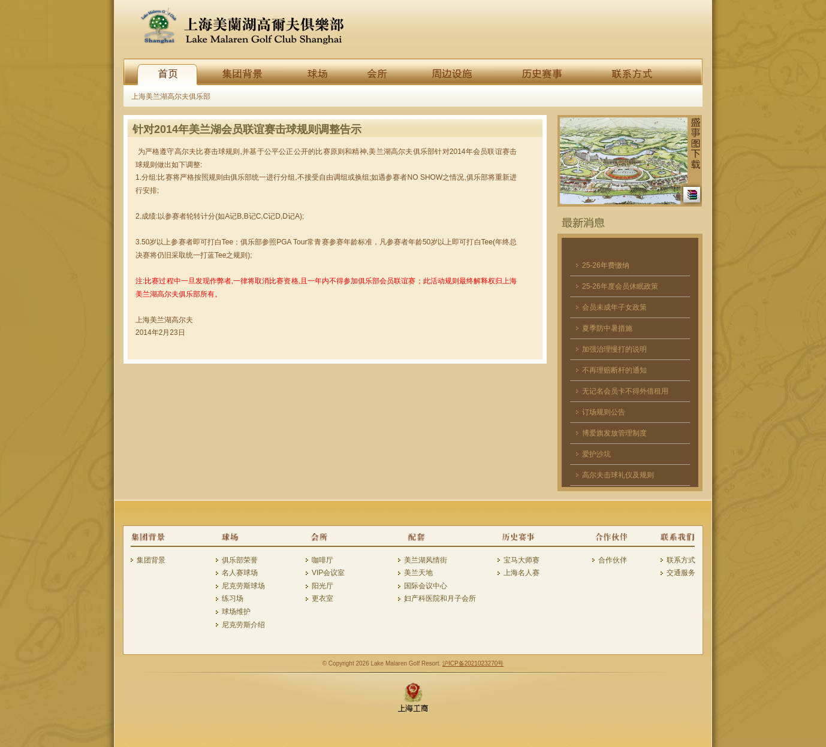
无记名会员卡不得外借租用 (625, 391)
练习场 (232, 598)
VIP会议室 (328, 572)
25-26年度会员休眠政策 (620, 286)
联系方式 (681, 560)
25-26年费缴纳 (605, 265)
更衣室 (322, 598)
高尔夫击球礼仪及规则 (618, 475)
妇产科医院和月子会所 (440, 598)
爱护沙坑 (596, 454)
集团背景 (151, 560)
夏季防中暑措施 (607, 328)
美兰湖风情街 (425, 560)
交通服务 (681, 572)
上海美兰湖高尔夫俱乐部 (170, 96)
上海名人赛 (521, 572)
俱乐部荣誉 (240, 560)
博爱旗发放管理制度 (614, 433)
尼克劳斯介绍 (243, 625)
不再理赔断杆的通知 (614, 370)
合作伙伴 (612, 560)
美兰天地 (418, 572)
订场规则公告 (603, 412)
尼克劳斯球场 (243, 586)
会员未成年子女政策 (614, 307)
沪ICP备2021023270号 (473, 663)
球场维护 (236, 611)
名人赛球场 (240, 572)
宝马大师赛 (521, 560)
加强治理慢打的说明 (614, 349)
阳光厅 (322, 586)
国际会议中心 (425, 586)
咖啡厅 (322, 560)
